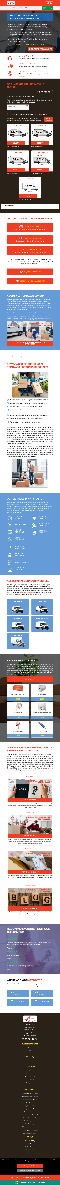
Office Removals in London (30, 1100)
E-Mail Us (30, 1033)
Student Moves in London (30, 1118)
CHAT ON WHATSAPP (32, 1182)
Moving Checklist (30, 849)
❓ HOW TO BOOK (44, 92)
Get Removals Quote (40, 49)
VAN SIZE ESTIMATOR (30, 239)
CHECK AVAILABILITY (30, 228)
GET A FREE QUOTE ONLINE (30, 1177)
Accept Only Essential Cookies (30, 1170)
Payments (30, 1153)
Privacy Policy (30, 1057)
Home (9, 357)
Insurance (30, 1063)
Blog (30, 1071)
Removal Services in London (30, 1093)
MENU (49, 3)
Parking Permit (30, 1083)
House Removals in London (30, 1096)
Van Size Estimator (30, 1147)
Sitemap (30, 1086)
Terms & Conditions (30, 1060)
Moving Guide (30, 812)
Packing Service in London (30, 1106)
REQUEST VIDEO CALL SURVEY (32, 281)
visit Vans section (26, 592)
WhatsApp (49, 8)
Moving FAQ (30, 776)
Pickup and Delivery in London (30, 1127)
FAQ (30, 1051)
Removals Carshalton (17, 357)
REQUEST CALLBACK (32, 272)
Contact (30, 1048)
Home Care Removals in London (30, 1115)
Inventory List (30, 1150)
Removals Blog (30, 885)
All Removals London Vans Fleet (29, 581)
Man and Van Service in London (30, 1103)
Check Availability (30, 1141)
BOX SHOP (30, 679)
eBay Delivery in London (30, 1133)
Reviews (30, 1054)
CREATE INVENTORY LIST (30, 251)
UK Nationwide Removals (30, 1112)
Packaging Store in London (29, 1109)
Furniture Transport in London (30, 1121)
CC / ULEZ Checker (30, 1156)
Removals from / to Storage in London (30, 1124)
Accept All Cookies (30, 1166)
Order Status (30, 1144)
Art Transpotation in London (30, 1130)
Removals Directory (30, 1080)
